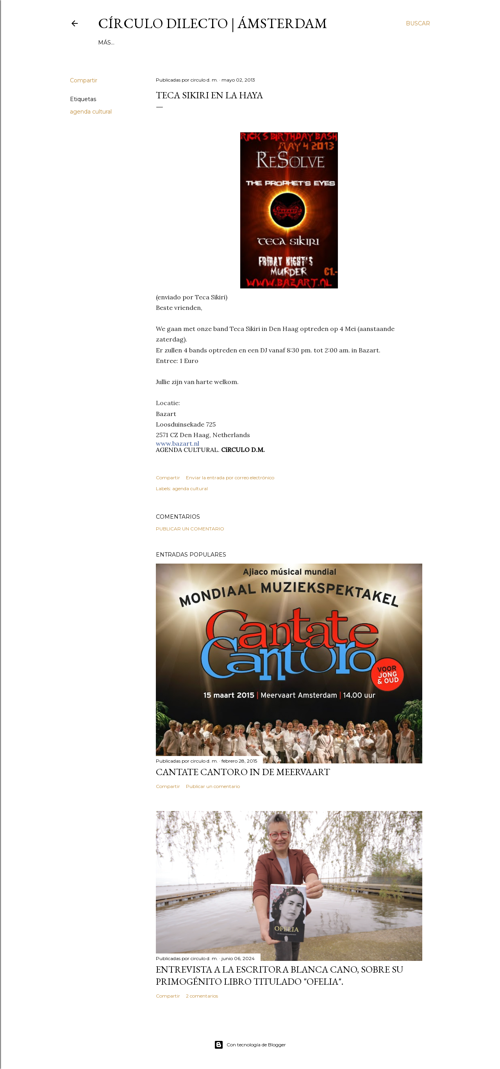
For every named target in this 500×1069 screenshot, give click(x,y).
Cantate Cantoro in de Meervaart (243, 772)
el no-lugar (243, 42)
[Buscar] (418, 23)
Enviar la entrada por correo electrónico (230, 477)
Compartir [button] (83, 80)
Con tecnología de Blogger (250, 1044)
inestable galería (189, 42)
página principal (126, 42)
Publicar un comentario (190, 529)
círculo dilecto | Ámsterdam (212, 23)
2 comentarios (202, 996)
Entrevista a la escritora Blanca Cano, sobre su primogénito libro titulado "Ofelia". (279, 975)
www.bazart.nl (177, 443)
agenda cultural (91, 111)
